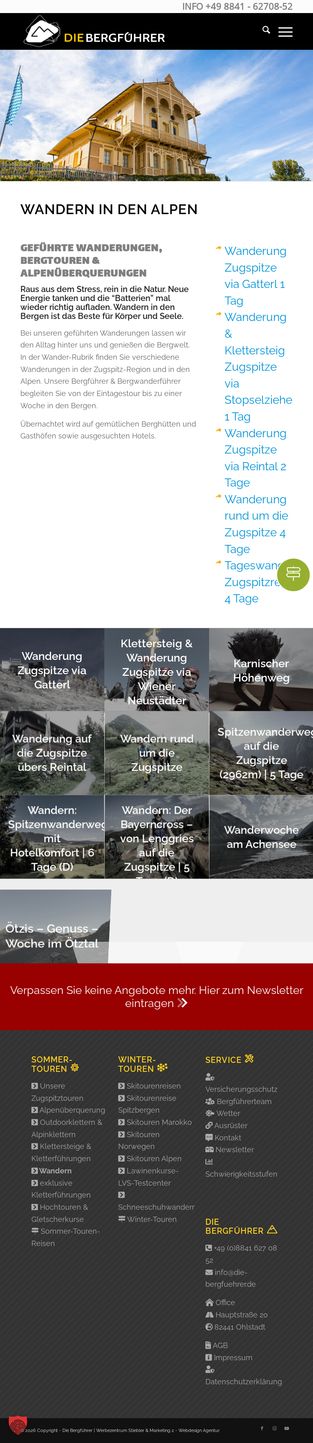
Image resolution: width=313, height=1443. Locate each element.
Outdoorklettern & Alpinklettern (66, 1128)
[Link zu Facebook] (262, 1429)
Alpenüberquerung (68, 1110)
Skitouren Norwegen (139, 1140)
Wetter (228, 1113)
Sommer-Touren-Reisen (65, 1237)
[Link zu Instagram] (274, 1429)
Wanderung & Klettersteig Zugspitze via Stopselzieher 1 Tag (260, 366)
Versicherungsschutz (241, 1089)
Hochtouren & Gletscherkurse (59, 1213)
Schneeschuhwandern (156, 1201)
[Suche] (262, 31)
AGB (220, 1345)
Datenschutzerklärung (243, 1381)
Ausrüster (230, 1125)
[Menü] (281, 31)
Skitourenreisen (149, 1086)
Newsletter (235, 1149)
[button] (18, 1425)
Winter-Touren (147, 1219)
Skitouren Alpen (150, 1158)
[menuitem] (262, 31)
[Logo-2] (93, 31)
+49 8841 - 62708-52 (249, 6)
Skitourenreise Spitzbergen (147, 1104)
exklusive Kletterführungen (61, 1189)
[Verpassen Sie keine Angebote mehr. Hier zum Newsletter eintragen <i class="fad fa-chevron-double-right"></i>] (156, 997)
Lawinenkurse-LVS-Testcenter (148, 1176)
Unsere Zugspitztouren (57, 1092)
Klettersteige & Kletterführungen (61, 1152)
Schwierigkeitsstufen (241, 1174)
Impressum (233, 1357)
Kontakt (228, 1137)
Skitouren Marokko (155, 1122)
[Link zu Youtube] (286, 1429)
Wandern (51, 1170)
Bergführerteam (244, 1101)
